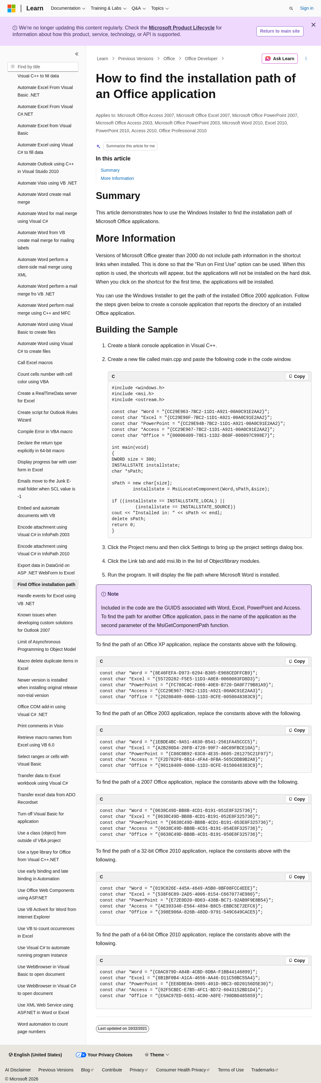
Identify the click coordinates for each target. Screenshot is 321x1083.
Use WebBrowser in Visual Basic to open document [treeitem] (43, 970)
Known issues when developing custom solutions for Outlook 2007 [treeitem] (45, 622)
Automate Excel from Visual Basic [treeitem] (44, 129)
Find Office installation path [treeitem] (46, 584)
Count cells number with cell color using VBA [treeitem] (45, 378)
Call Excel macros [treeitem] (35, 362)
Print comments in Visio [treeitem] (40, 725)
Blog (85, 1069)
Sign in (306, 8)
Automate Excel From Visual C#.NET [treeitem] (45, 110)
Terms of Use (231, 1069)
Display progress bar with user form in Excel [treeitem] (47, 465)
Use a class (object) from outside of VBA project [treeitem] (42, 836)
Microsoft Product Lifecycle (182, 27)
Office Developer (201, 58)
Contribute (112, 1069)
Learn (102, 58)
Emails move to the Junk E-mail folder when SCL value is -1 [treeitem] (46, 489)
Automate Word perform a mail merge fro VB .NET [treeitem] (47, 290)
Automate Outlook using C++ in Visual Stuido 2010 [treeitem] (46, 167)
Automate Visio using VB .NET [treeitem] (47, 183)
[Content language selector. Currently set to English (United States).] (35, 1055)
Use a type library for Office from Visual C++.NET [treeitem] (44, 856)
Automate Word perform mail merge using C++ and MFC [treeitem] (46, 309)
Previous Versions (135, 58)
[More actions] (305, 59)
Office (169, 58)
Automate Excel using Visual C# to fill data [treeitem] (45, 148)
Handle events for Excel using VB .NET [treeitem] (47, 599)
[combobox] (43, 67)
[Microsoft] (12, 8)
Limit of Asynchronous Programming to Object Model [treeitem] (47, 645)
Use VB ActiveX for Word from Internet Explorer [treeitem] (47, 913)
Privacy (137, 1069)
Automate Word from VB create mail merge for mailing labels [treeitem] (46, 240)
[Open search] (291, 8)
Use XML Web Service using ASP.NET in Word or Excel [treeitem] (45, 1008)
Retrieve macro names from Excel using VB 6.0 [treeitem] (45, 741)
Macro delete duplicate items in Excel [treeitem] (48, 664)
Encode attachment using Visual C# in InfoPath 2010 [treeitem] (44, 550)
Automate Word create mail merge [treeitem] (44, 198)
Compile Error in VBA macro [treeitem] (45, 431)
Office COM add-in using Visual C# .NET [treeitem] (42, 710)
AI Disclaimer (18, 1069)
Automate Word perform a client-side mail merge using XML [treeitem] (45, 267)
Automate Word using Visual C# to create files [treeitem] (45, 347)
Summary (110, 170)
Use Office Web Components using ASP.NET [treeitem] (46, 894)
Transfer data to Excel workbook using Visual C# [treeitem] (43, 779)
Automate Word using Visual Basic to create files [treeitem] (45, 328)
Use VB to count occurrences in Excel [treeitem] (46, 932)
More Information (117, 178)
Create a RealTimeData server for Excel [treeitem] (47, 397)
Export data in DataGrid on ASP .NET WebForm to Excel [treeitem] (46, 569)
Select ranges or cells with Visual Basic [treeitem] (43, 760)
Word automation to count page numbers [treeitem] (43, 1028)
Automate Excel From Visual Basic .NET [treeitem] (45, 91)
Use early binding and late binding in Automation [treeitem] (43, 875)
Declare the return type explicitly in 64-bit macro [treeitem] (41, 446)
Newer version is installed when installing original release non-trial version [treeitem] (47, 688)
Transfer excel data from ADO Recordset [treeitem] (47, 798)
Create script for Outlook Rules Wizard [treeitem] (47, 416)
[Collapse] (76, 54)
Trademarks (263, 1069)
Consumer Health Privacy (181, 1069)
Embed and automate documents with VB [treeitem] (39, 511)
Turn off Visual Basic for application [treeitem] (41, 817)
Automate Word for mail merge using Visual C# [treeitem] (47, 217)
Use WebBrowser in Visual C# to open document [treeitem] (47, 989)
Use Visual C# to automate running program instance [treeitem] (44, 951)
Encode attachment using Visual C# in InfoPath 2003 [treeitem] (44, 531)
